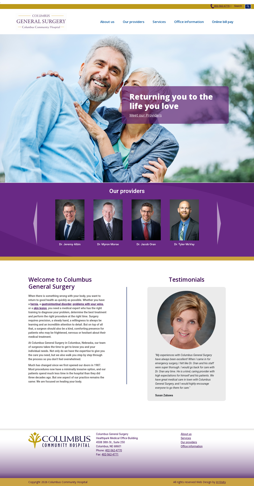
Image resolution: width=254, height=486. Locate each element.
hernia (34, 304)
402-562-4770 (220, 5)
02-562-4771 (111, 454)
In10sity (221, 482)
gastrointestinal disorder (56, 304)
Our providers (133, 21)
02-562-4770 (114, 450)
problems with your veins (88, 304)
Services (159, 21)
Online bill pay (222, 21)
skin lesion (40, 308)
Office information (189, 21)
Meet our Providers (145, 115)
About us (107, 21)
